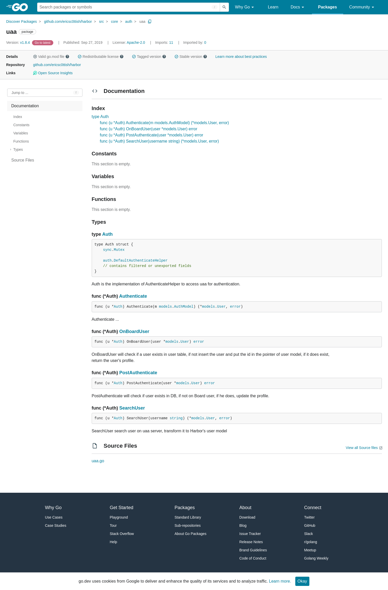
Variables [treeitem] (20, 133)
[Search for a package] (128, 7)
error (235, 307)
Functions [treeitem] (21, 141)
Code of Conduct (252, 558)
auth (128, 21)
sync (107, 250)
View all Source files (362, 448)
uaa (142, 21)
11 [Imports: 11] (164, 42)
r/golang (310, 542)
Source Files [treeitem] (22, 160)
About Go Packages (191, 534)
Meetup (310, 550)
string (176, 418)
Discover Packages (21, 21)
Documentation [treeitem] (25, 106)
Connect (312, 507)
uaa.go (98, 461)
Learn (273, 7)
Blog (243, 525)
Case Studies (55, 525)
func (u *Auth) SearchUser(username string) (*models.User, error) (159, 141)
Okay (302, 581)
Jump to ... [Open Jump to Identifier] (20, 93)
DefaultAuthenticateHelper (140, 261)
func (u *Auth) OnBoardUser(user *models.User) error (148, 129)
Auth (107, 234)
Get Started (121, 507)
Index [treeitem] (17, 117)
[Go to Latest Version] (43, 42)
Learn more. (280, 581)
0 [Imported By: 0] (194, 42)
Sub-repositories (188, 525)
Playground (119, 517)
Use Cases (53, 517)
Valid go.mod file (51, 57)
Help (113, 542)
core (114, 21)
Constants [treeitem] (21, 125)
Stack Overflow (122, 534)
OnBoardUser (134, 331)
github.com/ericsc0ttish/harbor (68, 21)
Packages (327, 7)
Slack (308, 534)
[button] (35, 57)
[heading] (21, 7)
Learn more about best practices (241, 57)
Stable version (190, 57)
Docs (298, 7)
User (221, 307)
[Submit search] (224, 7)
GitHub (310, 525)
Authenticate (133, 296)
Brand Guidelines (253, 550)
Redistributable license (101, 57)
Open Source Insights (52, 73)
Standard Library (188, 517)
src (101, 21)
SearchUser (132, 408)
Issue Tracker (250, 534)
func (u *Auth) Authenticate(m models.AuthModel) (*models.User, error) (164, 123)
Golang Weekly (316, 558)
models (165, 307)
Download (247, 517)
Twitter (309, 517)
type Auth (100, 116)
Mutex (119, 250)
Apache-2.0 (136, 42)
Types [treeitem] (18, 149)
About (245, 507)
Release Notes (251, 542)
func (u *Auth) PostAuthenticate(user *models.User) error (151, 135)
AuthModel (184, 307)
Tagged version (149, 57)
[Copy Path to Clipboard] (150, 21)
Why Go (245, 7)
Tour (113, 525)
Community (362, 7)
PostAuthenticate (138, 372)
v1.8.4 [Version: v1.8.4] (18, 42)
